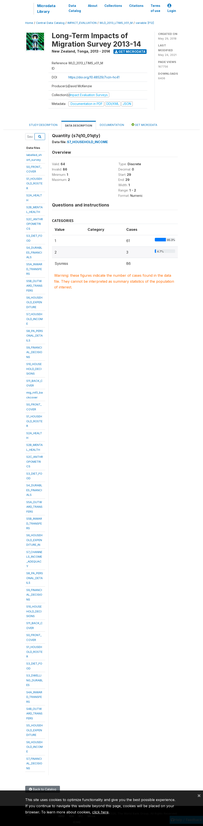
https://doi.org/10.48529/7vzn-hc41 (93, 77)
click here (100, 812)
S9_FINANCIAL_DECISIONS (34, 352)
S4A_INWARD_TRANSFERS (34, 696)
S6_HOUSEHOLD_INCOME (34, 746)
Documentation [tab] (112, 125)
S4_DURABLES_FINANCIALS (34, 252)
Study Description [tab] (43, 125)
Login (171, 8)
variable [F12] (145, 23)
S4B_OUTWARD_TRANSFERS (34, 713)
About (92, 6)
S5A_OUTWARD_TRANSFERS (34, 506)
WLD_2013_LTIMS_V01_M (116, 23)
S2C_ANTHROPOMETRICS (34, 223)
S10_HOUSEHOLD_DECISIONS (34, 368)
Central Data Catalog (50, 23)
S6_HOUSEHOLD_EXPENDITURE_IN (34, 539)
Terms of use (155, 8)
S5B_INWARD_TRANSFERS (34, 523)
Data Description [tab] (78, 125)
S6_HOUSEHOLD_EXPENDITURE (34, 302)
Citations (136, 6)
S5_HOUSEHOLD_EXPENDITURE (34, 730)
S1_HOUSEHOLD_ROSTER (34, 183)
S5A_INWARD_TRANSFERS (34, 268)
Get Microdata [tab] (144, 125)
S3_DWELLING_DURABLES (34, 680)
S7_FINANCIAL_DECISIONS (34, 763)
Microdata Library (46, 9)
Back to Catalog (42, 789)
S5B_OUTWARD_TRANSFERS (34, 285)
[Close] (199, 795)
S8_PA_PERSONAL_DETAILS (34, 335)
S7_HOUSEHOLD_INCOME (34, 318)
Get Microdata (130, 51)
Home (29, 23)
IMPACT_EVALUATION (82, 23)
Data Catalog (75, 8)
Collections (113, 6)
